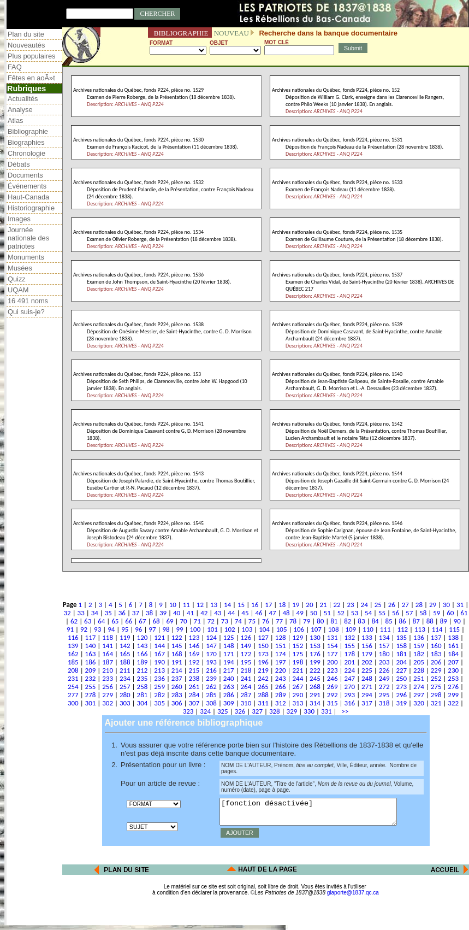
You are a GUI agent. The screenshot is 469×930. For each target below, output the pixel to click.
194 (228, 662)
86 (402, 621)
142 (125, 645)
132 (349, 637)
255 (90, 686)
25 (378, 605)
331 (326, 711)
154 (332, 645)
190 (159, 662)
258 (142, 686)
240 (228, 678)
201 (349, 662)
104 (264, 629)
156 (366, 645)
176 (315, 654)
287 (245, 695)
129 (297, 637)
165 (125, 654)
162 (73, 654)
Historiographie (31, 208)
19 (295, 605)
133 (366, 637)
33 (81, 613)
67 (142, 621)
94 (111, 629)
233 (107, 678)
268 (315, 686)
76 (265, 621)
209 (90, 670)
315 (332, 703)
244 (297, 678)
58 (422, 613)
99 (179, 629)
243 (280, 678)
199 (315, 662)
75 (252, 621)
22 (336, 605)
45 (244, 613)
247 (349, 678)
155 (349, 645)
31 (460, 605)
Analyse (20, 109)
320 (418, 703)
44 (231, 613)
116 (73, 637)
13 (213, 605)
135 (401, 637)
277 (73, 695)
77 (279, 621)
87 (416, 621)
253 (453, 678)
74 (238, 621)
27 (405, 605)
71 (197, 621)
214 (176, 670)
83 (361, 621)
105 (281, 629)
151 (280, 645)
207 (453, 662)
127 (263, 637)
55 (381, 613)
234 (125, 678)
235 (142, 678)
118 (107, 637)
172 (245, 654)
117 (90, 637)
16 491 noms (28, 301)
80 (320, 621)
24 (364, 605)
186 (90, 662)
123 (194, 637)
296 (401, 695)
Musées (20, 268)
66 (128, 621)
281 (142, 695)
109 (350, 629)
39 (163, 613)
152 (297, 645)
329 (292, 711)
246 (332, 678)
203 (384, 662)
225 (366, 670)
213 (159, 670)
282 (159, 695)
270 (349, 686)
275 (436, 686)
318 (384, 703)
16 (254, 605)
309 (228, 703)
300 (73, 703)
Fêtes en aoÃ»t (31, 78)
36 (122, 613)
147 (211, 645)
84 (374, 621)
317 (366, 703)
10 (172, 605)
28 (419, 605)
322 (453, 703)
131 (332, 637)
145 (176, 645)
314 (315, 703)
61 (463, 613)
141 (107, 645)
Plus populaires (32, 56)
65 (114, 621)
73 (224, 621)
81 (333, 621)
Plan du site (26, 34)
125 (228, 637)
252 (436, 678)
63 (87, 621)
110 (368, 629)
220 (280, 670)
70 (183, 621)
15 (241, 605)
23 (350, 605)
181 (401, 654)
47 (272, 613)
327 (257, 711)
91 (70, 629)
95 (124, 629)
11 (186, 605)
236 (159, 678)
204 (401, 662)
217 (228, 670)
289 (280, 695)
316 (349, 703)
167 (159, 654)
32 (67, 613)
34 (94, 613)
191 (176, 662)
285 (211, 695)
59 (436, 613)
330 (309, 711)
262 (211, 686)
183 (436, 654)
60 (450, 613)
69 (169, 621)
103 (246, 629)
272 (384, 686)
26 (391, 605)
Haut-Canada (28, 197)
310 (245, 703)
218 (245, 670)
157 (384, 645)
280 (125, 695)
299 (453, 695)
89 (443, 621)
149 (245, 645)
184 (453, 654)
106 (298, 629)
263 (228, 686)
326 (240, 711)
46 (258, 613)
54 (368, 613)
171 (228, 654)
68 (155, 621)
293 (349, 695)
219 (263, 670)
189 (142, 662)
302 (107, 703)
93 (97, 629)
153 (315, 645)
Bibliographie (28, 131)
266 (280, 686)
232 (90, 678)
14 (227, 605)
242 (263, 678)
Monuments (26, 257)
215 (194, 670)
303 (125, 703)
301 (90, 703)
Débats (19, 164)
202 (366, 662)
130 (315, 637)
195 (245, 662)
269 (332, 686)
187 (107, 662)
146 (194, 645)
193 (211, 662)
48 (286, 613)
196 (263, 662)
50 (313, 613)
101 (212, 629)
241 (245, 678)
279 (107, 695)
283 (176, 695)
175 (297, 654)
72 (211, 621)
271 (366, 686)
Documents (25, 175)
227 (401, 670)
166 (142, 654)
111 (385, 629)
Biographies (26, 142)
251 (418, 678)
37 (135, 613)
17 (268, 605)
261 (194, 686)
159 (418, 645)
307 (194, 703)
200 (332, 662)
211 (125, 670)
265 (263, 686)
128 (280, 637)
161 (453, 645)
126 (245, 637)
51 (327, 613)
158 (401, 645)
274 (418, 686)
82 (347, 621)
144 (159, 645)
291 (315, 695)
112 (402, 629)
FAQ (15, 67)
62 (74, 621)
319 (401, 703)
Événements (27, 186)
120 (142, 637)
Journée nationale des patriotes (28, 238)
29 (432, 605)
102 (229, 629)
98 (165, 629)
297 (418, 695)
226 (384, 670)
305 (159, 703)
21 (322, 605)
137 (436, 637)
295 (384, 695)
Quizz (17, 279)
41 (190, 613)
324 (205, 711)
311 (263, 703)
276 (453, 686)
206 (436, 662)
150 (263, 645)
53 (354, 613)
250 (401, 678)
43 (217, 613)
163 (90, 654)
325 (222, 711)
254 (73, 686)
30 (446, 605)
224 (349, 670)
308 (211, 703)
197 (280, 662)
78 (292, 621)
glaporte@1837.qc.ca (353, 897)
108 (333, 629)
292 (332, 695)
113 (419, 629)
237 (176, 678)
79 (306, 621)
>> (344, 711)
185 (73, 662)
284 (194, 695)
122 (176, 637)
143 (142, 645)
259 (159, 686)
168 (176, 654)
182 (418, 654)
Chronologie (26, 153)
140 (90, 645)
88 (430, 621)
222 (315, 670)
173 (263, 654)
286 (228, 695)
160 (436, 645)
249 (384, 678)
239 (211, 678)
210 (107, 670)
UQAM (18, 290)
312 (280, 703)
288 (263, 695)
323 (188, 711)
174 (280, 654)
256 (107, 686)
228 (418, 670)
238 (194, 678)
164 (107, 654)
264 (245, 686)
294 (366, 695)
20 (309, 605)
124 (211, 637)
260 (176, 686)
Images (19, 219)
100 (195, 629)
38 (149, 613)
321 (436, 703)
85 (388, 621)
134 (384, 637)
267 (297, 686)
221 (297, 670)
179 (366, 654)
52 (341, 613)
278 (90, 695)
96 (138, 629)
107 (316, 629)
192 (194, 662)
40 (176, 613)
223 (332, 670)
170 (211, 654)
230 (453, 670)
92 (83, 629)
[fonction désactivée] (318, 814)
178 (349, 654)
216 (211, 670)
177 (332, 654)
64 (101, 621)
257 (125, 686)
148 (228, 645)
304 (142, 703)
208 (73, 670)
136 (418, 637)
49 (300, 613)
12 (200, 605)
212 (142, 670)
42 (203, 613)
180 (384, 654)
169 (194, 654)
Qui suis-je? (26, 312)
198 (297, 662)
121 (159, 637)
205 (418, 662)
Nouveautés (26, 45)
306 (176, 703)
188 (125, 662)
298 (436, 695)
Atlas (15, 120)
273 (401, 686)
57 (409, 613)
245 (315, 678)
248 (366, 678)
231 (73, 678)
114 (437, 629)
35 (108, 613)
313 (297, 703)
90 (457, 621)
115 (454, 629)
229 (436, 670)
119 (125, 637)
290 (297, 695)
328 (274, 711)
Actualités (23, 99)
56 (395, 613)
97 (152, 629)
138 (453, 637)
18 (282, 605)
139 (73, 645)
